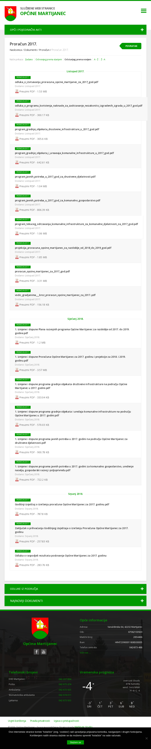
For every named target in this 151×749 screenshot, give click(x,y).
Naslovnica (16, 52)
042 (64, 694)
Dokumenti (31, 52)
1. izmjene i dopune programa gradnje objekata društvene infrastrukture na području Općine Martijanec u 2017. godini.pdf (71, 394)
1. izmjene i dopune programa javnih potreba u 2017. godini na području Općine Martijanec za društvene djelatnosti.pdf (71, 450)
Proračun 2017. (23, 82)
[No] (146, 738)
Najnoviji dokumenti (26, 613)
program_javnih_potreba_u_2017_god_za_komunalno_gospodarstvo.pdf (58, 206)
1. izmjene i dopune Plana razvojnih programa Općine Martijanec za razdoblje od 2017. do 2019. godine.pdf (72, 339)
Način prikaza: (17, 62)
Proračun (45, 52)
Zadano (30, 62)
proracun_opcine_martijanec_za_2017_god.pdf (43, 278)
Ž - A (109, 62)
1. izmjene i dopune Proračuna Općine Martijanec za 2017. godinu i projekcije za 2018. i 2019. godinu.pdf (70, 366)
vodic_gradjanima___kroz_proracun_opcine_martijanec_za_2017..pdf (55, 302)
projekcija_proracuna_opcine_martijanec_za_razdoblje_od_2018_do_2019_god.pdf (63, 254)
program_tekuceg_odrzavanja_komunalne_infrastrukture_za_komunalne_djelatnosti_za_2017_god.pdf (77, 230)
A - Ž (102, 62)
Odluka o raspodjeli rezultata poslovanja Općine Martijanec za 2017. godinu (61, 566)
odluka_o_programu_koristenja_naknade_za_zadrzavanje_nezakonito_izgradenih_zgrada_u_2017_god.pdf (79, 110)
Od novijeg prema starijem (50, 62)
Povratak (131, 48)
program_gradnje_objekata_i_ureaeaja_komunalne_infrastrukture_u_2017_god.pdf (65, 158)
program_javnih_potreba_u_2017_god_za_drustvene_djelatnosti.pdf (55, 182)
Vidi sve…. (85, 667)
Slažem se (75, 742)
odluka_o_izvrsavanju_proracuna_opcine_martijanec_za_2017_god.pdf (57, 86)
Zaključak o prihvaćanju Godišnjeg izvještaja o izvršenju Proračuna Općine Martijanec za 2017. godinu (72, 540)
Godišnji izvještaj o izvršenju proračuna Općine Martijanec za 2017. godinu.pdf (62, 514)
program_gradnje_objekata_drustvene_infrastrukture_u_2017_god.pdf (57, 134)
